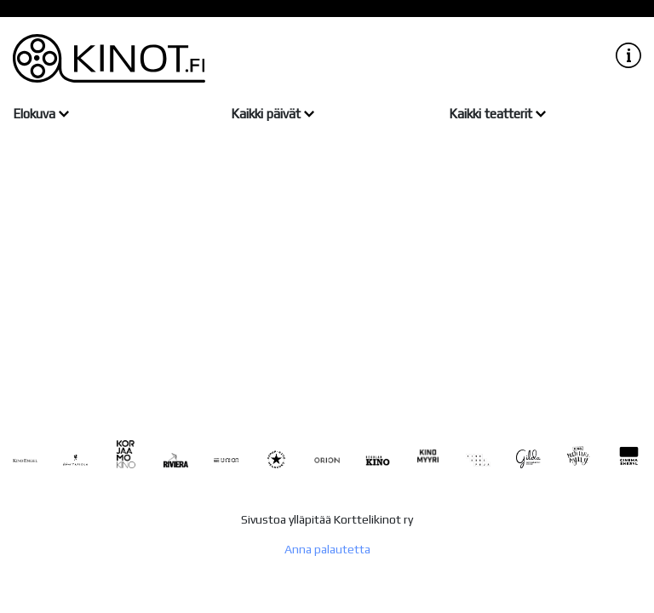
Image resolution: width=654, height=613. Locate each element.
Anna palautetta (327, 549)
